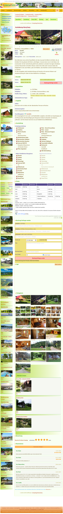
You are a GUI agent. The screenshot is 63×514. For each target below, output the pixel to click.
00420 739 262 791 (26, 82)
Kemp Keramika (4, 201)
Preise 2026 (34, 19)
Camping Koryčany (37, 23)
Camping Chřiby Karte (32, 16)
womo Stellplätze (6, 14)
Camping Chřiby (38, 14)
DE (57, 10)
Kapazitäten (18, 19)
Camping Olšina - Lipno (6, 352)
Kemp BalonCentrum (5, 122)
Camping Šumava (7, 189)
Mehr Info (56, 1)
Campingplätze (17, 508)
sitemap (48, 508)
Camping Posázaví (5, 195)
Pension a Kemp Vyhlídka (6, 431)
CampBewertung (6, 38)
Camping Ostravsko (7, 184)
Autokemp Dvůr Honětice (6, 80)
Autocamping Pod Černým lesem (6, 368)
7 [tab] (32, 47)
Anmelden (31, 10)
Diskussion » (48, 489)
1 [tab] (19, 47)
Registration (42, 508)
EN (61, 10)
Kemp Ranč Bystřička (5, 286)
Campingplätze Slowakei (57, 511)
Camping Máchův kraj (7, 193)
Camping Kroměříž (29, 14)
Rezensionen (53, 19)
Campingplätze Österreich (34, 511)
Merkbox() (44, 10)
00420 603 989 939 (26, 80)
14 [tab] (47, 47)
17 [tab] (53, 47)
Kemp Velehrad (4, 136)
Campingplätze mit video (6, 36)
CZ (53, 10)
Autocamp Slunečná (5, 460)
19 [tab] (57, 47)
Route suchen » (46, 49)
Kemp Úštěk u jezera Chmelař (5, 321)
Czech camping (10, 508)
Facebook (23, 508)
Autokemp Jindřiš (4, 256)
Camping (4, 508)
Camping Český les (7, 188)
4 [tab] (26, 47)
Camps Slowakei (5, 22)
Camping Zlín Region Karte (21, 16)
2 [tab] (21, 47)
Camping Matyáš (4, 224)
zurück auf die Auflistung (26, 23)
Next (61, 38)
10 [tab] (38, 47)
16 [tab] (51, 47)
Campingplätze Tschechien (8, 511)
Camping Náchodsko (7, 182)
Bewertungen (17, 10)
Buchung (41, 19)
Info (37, 10)
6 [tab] (30, 47)
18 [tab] (55, 47)
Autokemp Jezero (4, 381)
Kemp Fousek (4, 475)
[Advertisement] (6, 498)
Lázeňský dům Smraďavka (6, 93)
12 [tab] (42, 47)
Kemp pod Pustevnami (6, 446)
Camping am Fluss (6, 20)
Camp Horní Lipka (5, 402)
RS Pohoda (3, 245)
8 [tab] (34, 47)
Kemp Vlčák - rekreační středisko (6, 49)
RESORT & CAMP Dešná (6, 234)
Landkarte (9, 10)
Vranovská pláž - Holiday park (6, 337)
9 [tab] (36, 47)
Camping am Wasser (6, 18)
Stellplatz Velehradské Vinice (6, 151)
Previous (16, 38)
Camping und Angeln (6, 16)
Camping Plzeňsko (7, 186)
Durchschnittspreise (6, 40)
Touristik (28, 114)
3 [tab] (24, 47)
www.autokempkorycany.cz (47, 80)
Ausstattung (26, 19)
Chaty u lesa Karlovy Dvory (6, 276)
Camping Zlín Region (19, 14)
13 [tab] (45, 47)
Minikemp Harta (4, 416)
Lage (47, 19)
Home (2, 10)
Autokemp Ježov (4, 65)
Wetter (25, 10)
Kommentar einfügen (38, 446)
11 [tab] (40, 47)
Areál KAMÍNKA (4, 107)
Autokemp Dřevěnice (5, 266)
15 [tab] (49, 47)
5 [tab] (28, 47)
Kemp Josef (3, 166)
